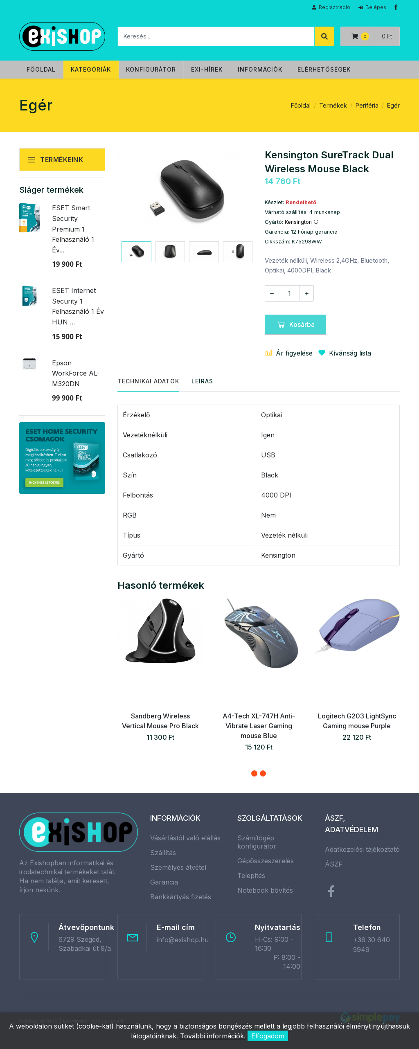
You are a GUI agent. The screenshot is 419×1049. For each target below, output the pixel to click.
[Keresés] (216, 36)
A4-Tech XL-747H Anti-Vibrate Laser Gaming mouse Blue (259, 726)
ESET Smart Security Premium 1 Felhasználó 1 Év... (73, 229)
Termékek (333, 105)
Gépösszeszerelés (265, 861)
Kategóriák (91, 69)
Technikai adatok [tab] (148, 381)
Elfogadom (267, 1036)
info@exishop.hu (183, 940)
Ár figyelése (289, 353)
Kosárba (295, 324)
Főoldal (41, 69)
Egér (393, 105)
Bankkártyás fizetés (180, 897)
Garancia (164, 882)
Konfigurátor (151, 69)
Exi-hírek (207, 69)
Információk (260, 69)
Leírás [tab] (202, 381)
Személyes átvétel (178, 867)
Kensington (302, 222)
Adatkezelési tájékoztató (362, 849)
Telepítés (251, 875)
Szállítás (163, 853)
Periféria (367, 105)
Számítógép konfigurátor (256, 842)
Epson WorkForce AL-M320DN (76, 373)
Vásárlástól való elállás (185, 838)
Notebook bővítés (265, 890)
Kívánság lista (343, 353)
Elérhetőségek (324, 69)
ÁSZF (333, 864)
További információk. (213, 1036)
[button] (254, 773)
